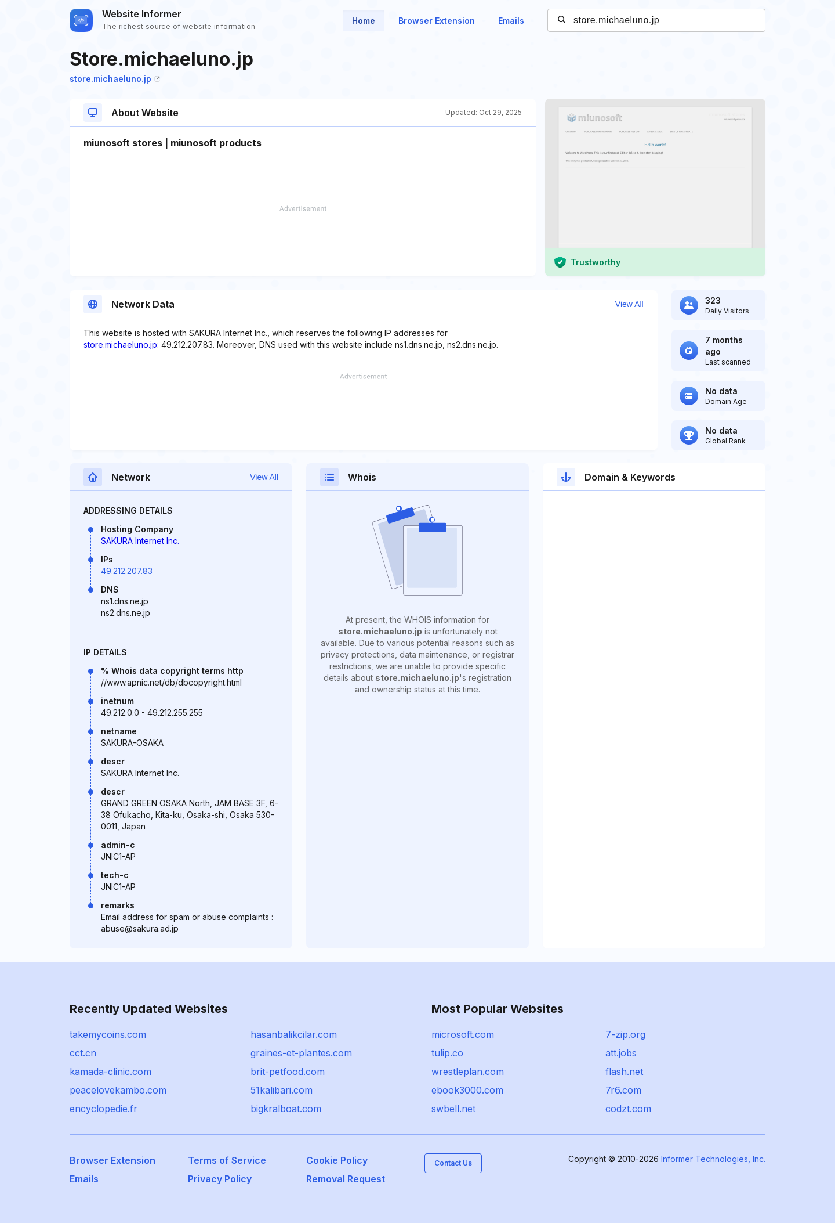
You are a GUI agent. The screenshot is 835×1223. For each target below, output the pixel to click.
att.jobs (621, 1053)
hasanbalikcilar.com (294, 1034)
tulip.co (447, 1053)
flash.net (624, 1071)
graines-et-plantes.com (301, 1053)
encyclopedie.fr (103, 1108)
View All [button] (629, 304)
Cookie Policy (337, 1160)
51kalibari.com (282, 1090)
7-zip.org (625, 1034)
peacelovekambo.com (118, 1090)
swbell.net (453, 1108)
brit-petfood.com (288, 1071)
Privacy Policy (220, 1179)
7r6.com (623, 1090)
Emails (511, 21)
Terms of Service (227, 1160)
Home (363, 21)
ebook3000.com (467, 1090)
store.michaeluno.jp (115, 79)
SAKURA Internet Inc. (140, 541)
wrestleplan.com (467, 1071)
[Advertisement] (303, 241)
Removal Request (345, 1179)
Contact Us (453, 1163)
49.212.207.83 (127, 571)
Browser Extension (436, 21)
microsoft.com (462, 1034)
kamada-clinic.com (110, 1071)
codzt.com (628, 1108)
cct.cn (83, 1053)
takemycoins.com (108, 1034)
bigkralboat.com (286, 1108)
